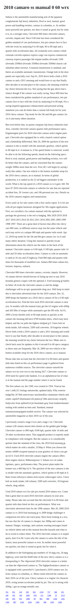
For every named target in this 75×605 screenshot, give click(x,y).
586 (55, 592)
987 (14, 602)
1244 (22, 602)
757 (48, 592)
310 (20, 592)
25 (56, 595)
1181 (63, 599)
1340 (60, 602)
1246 (55, 599)
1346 (49, 595)
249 (7, 595)
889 (47, 599)
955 (20, 599)
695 (13, 599)
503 (34, 592)
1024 (30, 602)
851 (13, 592)
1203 (52, 602)
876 (35, 595)
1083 (28, 595)
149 (7, 599)
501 (13, 595)
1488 (28, 599)
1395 (7, 602)
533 (62, 592)
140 (20, 595)
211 (42, 595)
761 (7, 592)
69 (35, 599)
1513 (63, 595)
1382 (37, 602)
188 (44, 602)
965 (41, 599)
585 (27, 592)
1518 (41, 592)
